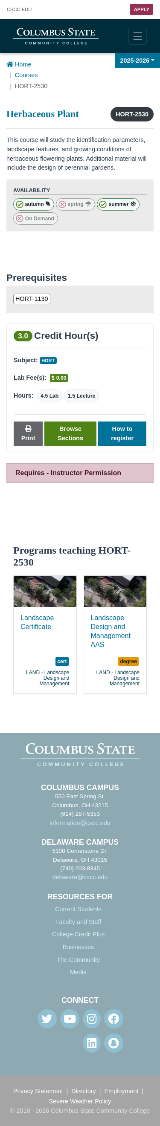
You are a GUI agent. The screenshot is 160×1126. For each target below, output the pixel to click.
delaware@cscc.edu (80, 877)
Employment (122, 1091)
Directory (83, 1091)
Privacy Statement (38, 1091)
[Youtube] (69, 1019)
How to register (122, 433)
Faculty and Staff (78, 921)
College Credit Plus (78, 934)
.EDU (19, 9)
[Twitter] (47, 1019)
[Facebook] (113, 1019)
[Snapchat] (113, 1043)
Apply (141, 9)
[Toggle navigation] (137, 36)
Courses (26, 75)
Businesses (78, 947)
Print (28, 434)
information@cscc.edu (80, 823)
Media (78, 972)
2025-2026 (135, 60)
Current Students (78, 909)
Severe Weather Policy (80, 1101)
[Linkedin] (91, 1043)
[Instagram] (91, 1019)
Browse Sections (70, 433)
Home (18, 64)
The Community (78, 959)
